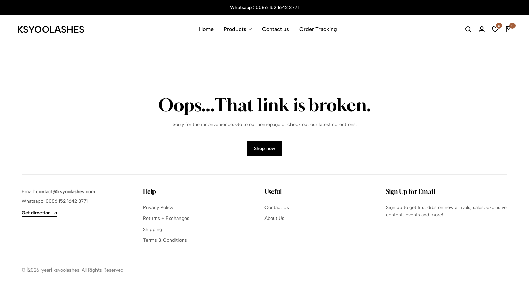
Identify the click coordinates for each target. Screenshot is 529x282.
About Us (274, 218)
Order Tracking (318, 29)
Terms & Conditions (165, 240)
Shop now (264, 148)
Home (206, 29)
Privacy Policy (158, 207)
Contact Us (276, 207)
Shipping (152, 229)
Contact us (275, 29)
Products (235, 29)
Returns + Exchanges (166, 218)
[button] (495, 29)
